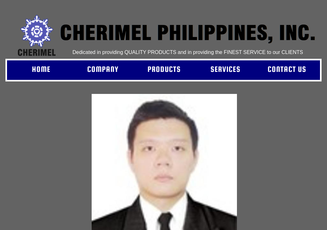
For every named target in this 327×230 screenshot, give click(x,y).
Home (41, 69)
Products (164, 69)
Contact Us (287, 69)
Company (102, 69)
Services (225, 69)
